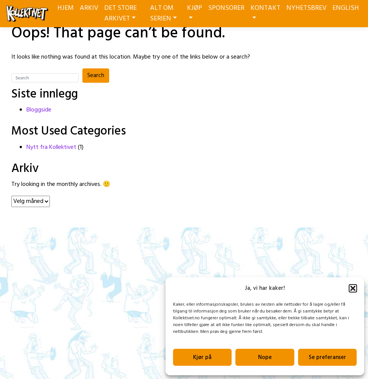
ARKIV (89, 8)
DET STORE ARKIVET (120, 13)
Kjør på (202, 357)
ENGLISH (345, 8)
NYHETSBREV (306, 8)
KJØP (194, 11)
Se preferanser (327, 357)
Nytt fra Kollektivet (51, 147)
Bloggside (38, 110)
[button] (353, 288)
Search (95, 75)
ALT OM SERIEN (163, 13)
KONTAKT (265, 11)
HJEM (65, 8)
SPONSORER (226, 8)
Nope (265, 357)
